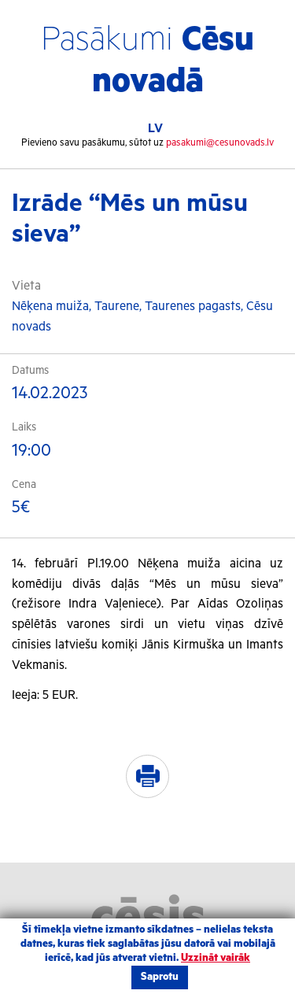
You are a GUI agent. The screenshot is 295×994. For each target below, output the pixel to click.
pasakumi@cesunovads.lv (220, 143)
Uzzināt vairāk (215, 958)
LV (155, 128)
